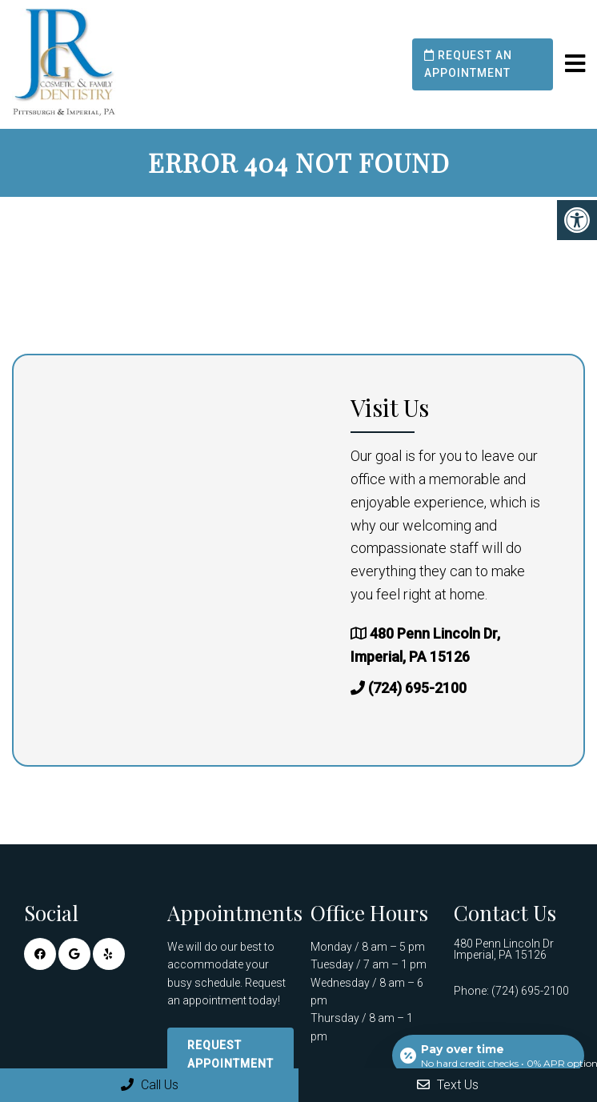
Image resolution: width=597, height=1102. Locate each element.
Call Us (149, 1084)
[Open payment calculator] (488, 1055)
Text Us (448, 1084)
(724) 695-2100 (417, 687)
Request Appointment (230, 1054)
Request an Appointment (468, 64)
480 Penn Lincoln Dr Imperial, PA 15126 (504, 949)
